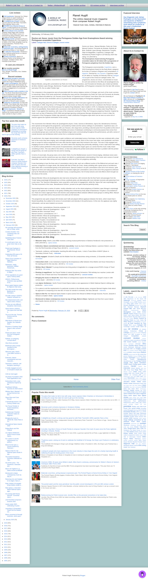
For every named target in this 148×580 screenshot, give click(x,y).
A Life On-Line (128, 297)
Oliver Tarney (136, 168)
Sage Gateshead (141, 413)
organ (141, 397)
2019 (6, 523)
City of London (137, 332)
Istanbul (138, 368)
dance (125, 343)
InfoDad (143, 281)
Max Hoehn (134, 163)
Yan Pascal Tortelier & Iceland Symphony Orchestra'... (12, 407)
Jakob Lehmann (137, 213)
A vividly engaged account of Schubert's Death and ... (13, 369)
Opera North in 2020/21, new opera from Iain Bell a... (13, 310)
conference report (128, 340)
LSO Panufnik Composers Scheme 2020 (13, 500)
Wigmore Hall (129, 444)
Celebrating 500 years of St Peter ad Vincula (13, 255)
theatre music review (140, 431)
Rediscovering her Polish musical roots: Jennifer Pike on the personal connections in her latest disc (74, 495)
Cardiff (137, 326)
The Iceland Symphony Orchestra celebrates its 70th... (13, 458)
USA (145, 435)
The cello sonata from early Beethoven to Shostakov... (13, 291)
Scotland (126, 416)
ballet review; (142, 303)
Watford (144, 438)
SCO (144, 415)
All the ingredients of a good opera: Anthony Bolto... (13, 275)
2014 (6, 536)
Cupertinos (108, 67)
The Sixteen (130, 432)
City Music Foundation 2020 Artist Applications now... (13, 377)
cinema (131, 332)
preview (127, 406)
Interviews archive (117, 5)
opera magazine (141, 393)
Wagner (126, 438)
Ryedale (126, 413)
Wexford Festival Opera (139, 442)
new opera (126, 385)
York (129, 447)
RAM (141, 406)
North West (135, 388)
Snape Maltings (128, 420)
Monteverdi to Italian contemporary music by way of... (13, 474)
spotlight (143, 423)
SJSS (130, 418)
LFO (145, 373)
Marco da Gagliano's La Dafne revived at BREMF (13, 469)
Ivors (145, 368)
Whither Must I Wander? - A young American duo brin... (13, 393)
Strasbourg (133, 425)
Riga (137, 410)
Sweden (136, 426)
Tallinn (125, 428)
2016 (6, 531)
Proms (134, 406)
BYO (130, 325)
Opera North (128, 395)
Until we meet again (11, 374)
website (125, 440)
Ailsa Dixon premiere (11, 343)
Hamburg (126, 366)
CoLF (144, 334)
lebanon (125, 371)
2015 (6, 534)
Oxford (126, 399)
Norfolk (144, 387)
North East (127, 388)
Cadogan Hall (41, 42)
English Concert (141, 349)
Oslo (145, 397)
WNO (140, 445)
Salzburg (126, 415)
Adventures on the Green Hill (136, 298)
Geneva (138, 357)
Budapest (143, 316)
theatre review (128, 433)
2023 (6, 188)
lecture (130, 371)
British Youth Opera (129, 315)
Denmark (138, 343)
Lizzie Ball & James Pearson (134, 186)
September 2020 (11, 206)
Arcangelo (126, 302)
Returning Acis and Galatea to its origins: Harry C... (13, 480)
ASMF (136, 302)
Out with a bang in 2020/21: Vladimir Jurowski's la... (13, 296)
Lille (130, 375)
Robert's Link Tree (13, 5)
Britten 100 (138, 315)
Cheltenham (133, 331)
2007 (6, 555)
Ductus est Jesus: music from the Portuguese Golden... (12, 334)
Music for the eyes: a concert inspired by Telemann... (12, 446)
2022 (6, 190)
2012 (6, 542)
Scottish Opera (134, 416)
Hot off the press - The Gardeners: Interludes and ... (12, 464)
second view (142, 416)
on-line (132, 392)
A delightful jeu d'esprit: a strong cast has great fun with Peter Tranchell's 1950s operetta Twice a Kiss (74, 418)
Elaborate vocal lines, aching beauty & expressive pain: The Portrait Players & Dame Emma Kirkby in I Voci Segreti (79, 473)
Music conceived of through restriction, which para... (13, 515)
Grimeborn (143, 362)
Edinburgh (131, 347)
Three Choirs (138, 433)
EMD (131, 348)
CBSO (142, 326)
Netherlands (136, 383)
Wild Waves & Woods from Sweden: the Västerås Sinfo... (13, 322)
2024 (6, 185)
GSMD (126, 364)
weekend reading (133, 440)
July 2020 (9, 212)
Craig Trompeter (131, 179)
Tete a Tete (140, 428)
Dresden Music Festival (136, 345)
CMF (132, 334)
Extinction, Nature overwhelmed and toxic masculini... (13, 359)
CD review (39, 258)
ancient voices (141, 300)
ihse (145, 366)
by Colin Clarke (139, 320)
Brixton (131, 316)
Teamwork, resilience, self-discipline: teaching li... (13, 364)
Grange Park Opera (131, 362)
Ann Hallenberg (140, 199)
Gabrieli (126, 357)
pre (141, 404)
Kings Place (139, 370)
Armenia (132, 302)
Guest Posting (132, 364)
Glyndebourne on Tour (130, 361)
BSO (139, 316)
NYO (144, 390)
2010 (6, 547)
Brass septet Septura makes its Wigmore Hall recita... (14, 286)
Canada (132, 326)
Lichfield (126, 375)
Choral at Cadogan (53, 42)
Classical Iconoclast (143, 272)
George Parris (136, 184)
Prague (136, 404)
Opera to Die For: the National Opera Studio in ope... (13, 452)
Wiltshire (144, 443)
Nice (131, 387)
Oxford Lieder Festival (135, 399)
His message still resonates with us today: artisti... (13, 228)
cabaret (134, 325)
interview (57, 253)
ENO (125, 350)
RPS (137, 411)
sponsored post (135, 423)
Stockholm (126, 425)
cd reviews (142, 329)
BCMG (125, 310)
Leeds (135, 371)
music (140, 379)
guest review (142, 364)
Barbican (131, 305)
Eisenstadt (126, 348)
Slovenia (135, 418)
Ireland (133, 368)
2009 (6, 550)
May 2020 (9, 217)
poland (125, 404)
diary (144, 344)
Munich (144, 378)
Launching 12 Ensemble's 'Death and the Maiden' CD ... (13, 510)
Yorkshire (132, 447)
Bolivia (134, 312)
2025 (6, 182)
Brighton (131, 313)
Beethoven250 (134, 310)
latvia (145, 370)
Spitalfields (127, 423)
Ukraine (141, 435)
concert (144, 336)
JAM (125, 370)
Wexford (130, 442)
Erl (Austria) (130, 350)
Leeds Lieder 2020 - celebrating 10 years (12, 505)
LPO (138, 376)
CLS (129, 334)
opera (144, 392)
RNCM (144, 410)
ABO (125, 298)
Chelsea (126, 331)
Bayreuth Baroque (133, 307)
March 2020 (9, 222)
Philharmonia (127, 402)
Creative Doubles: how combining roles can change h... (12, 233)
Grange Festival (141, 361)
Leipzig (125, 373)
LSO (141, 376)
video (144, 437)
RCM (144, 406)
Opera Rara (137, 395)
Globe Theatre (129, 359)
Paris (134, 401)
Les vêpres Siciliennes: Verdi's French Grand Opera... (12, 434)
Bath (125, 307)
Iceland (140, 366)
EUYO (125, 352)
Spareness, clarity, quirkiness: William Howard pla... (11, 266)
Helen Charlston (140, 160)
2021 (6, 193)
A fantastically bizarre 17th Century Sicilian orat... (13, 402)
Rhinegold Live (131, 410)
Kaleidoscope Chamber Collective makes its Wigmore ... (12, 413)
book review (141, 312)
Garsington (132, 357)
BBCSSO (143, 308)
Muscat (137, 379)
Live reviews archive (77, 5)
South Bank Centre (138, 421)
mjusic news (138, 378)
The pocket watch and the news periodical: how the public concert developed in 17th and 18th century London (77, 484)
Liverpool (134, 375)
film (136, 354)
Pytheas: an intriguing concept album (12, 339)
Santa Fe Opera (138, 415)
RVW (144, 411)
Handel (133, 366)
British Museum (142, 313)
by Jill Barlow (136, 321)
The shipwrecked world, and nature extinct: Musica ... (13, 300)
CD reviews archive (97, 5)
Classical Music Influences (132, 102)
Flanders (130, 356)
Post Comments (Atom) (80, 387)
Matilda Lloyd (136, 218)
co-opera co (138, 334)
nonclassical (138, 387)
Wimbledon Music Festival (131, 445)
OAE (128, 392)
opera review (52, 243)
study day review (128, 426)
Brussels (135, 316)
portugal (131, 404)
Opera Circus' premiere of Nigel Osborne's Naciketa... (13, 260)
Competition (135, 336)
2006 (6, 558)
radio (138, 406)
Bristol (136, 313)
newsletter (126, 387)
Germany (143, 357)
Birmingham (127, 312)
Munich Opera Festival (129, 379)
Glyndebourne (141, 359)
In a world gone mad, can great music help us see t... (13, 243)
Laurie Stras (129, 208)
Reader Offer (127, 408)
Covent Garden (132, 342)
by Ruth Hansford (134, 323)
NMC (133, 387)
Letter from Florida (133, 373)
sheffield (126, 418)
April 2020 (9, 220)
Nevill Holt (143, 383)
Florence (135, 356)
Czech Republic (142, 342)
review (125, 410)
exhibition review (131, 352)
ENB (134, 348)
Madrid (125, 378)
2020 (6, 196)
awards (144, 302)
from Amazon (134, 252)
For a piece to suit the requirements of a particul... (12, 440)
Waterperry (138, 438)
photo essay (135, 402)
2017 (6, 528)
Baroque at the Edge (140, 305)
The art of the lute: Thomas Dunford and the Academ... (13, 316)
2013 (6, 539)
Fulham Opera (142, 356)
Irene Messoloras (137, 159)
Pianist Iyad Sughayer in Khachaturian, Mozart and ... (12, 250)
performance (142, 401)
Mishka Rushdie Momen (137, 204)
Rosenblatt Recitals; (130, 412)
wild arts (138, 443)
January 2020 (10, 519)
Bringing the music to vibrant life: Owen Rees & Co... (14, 419)
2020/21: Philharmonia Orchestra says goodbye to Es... (13, 280)
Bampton (126, 305)
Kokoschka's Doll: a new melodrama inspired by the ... (13, 382)
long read (133, 376)
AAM (144, 297)
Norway (137, 390)
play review (142, 402)
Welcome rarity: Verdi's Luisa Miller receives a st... (13, 353)
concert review (64, 42)
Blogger (82, 575)
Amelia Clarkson (137, 189)
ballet (128, 303)
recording (143, 408)
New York (132, 385)
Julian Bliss (136, 216)
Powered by (135, 149)
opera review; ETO (134, 397)
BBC (130, 308)
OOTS (140, 392)
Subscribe (134, 143)
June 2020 (9, 214)
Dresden (126, 345)
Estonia (136, 350)
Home (38, 304)
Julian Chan (133, 183)
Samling (131, 415)
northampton (143, 388)
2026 (6, 180)
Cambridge (127, 326)
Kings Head (130, 370)
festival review (131, 354)
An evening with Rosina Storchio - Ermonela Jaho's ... (12, 495)
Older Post (115, 379)
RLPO (140, 410)
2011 (6, 544)
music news (136, 381)
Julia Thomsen (136, 167)
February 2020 (10, 225)
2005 (6, 560)
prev (145, 404)
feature (139, 352)
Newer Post (36, 379)
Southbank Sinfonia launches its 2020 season (14, 388)
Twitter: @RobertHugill (56, 5)
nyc (141, 390)
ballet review (134, 303)
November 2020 (11, 201)
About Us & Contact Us (34, 5)
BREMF (126, 313)
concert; (144, 338)
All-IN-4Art (133, 300)
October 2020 (10, 203)
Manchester (131, 378)
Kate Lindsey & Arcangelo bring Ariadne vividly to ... (13, 484)
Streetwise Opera (141, 425)
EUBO (144, 350)
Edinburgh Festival (140, 347)
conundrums (137, 340)
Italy (142, 368)
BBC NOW (136, 308)
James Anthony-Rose (132, 194)
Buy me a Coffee (138, 117)
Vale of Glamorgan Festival (132, 437)
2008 (6, 552)
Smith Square (142, 418)
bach (125, 303)
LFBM (141, 373)
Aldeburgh (127, 300)
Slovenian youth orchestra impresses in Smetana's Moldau (60, 407)
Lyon (145, 376)
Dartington (131, 343)
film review (141, 354)
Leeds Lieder (142, 371)
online (136, 392)
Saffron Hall (132, 413)
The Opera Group (135, 430)
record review (136, 408)
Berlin (144, 310)
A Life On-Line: (138, 297)
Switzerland (143, 426)
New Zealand (138, 385)
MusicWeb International (139, 276)
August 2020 (10, 209)
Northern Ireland (129, 390)
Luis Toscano (101, 73)
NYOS (125, 392)
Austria (140, 302)
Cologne (126, 336)
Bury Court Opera (128, 318)
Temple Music (131, 428)
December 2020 (11, 198)
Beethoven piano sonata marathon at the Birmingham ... (12, 347)
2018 (6, 526)
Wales (131, 438)
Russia (141, 411)
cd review (133, 329)
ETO (140, 350)
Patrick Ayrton (136, 202)
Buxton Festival (139, 318)
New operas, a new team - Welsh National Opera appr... (13, 489)
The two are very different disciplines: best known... (13, 305)
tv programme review (133, 435)
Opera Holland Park (130, 393)
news (144, 385)
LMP (140, 375)
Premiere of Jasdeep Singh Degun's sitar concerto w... (13, 328)
